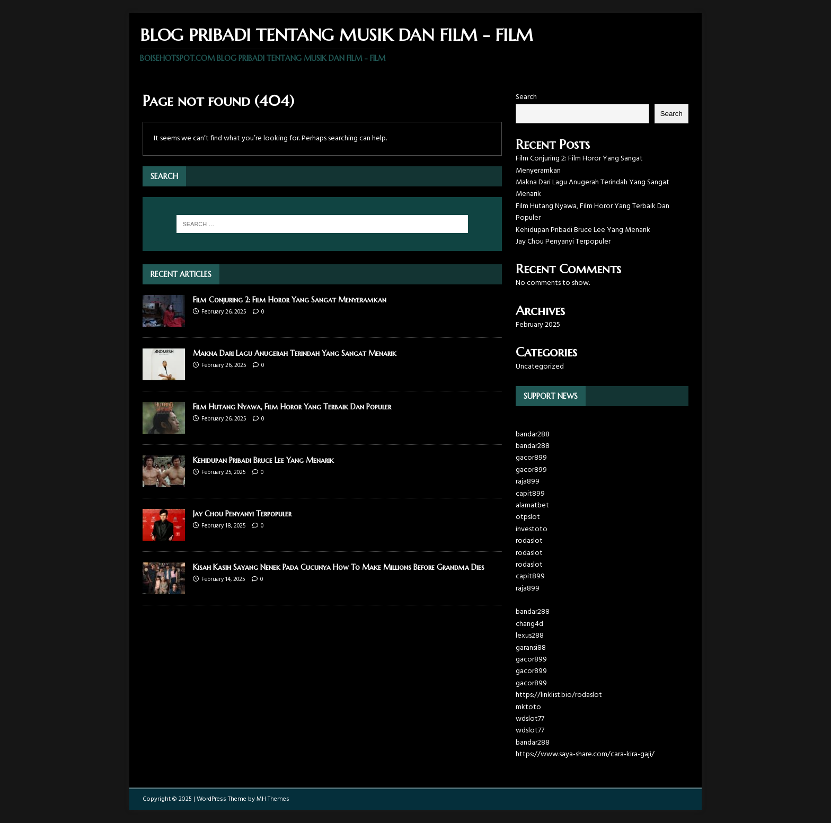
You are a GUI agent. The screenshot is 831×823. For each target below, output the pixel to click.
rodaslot (529, 541)
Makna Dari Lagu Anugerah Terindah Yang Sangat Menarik (294, 353)
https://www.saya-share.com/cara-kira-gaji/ (585, 754)
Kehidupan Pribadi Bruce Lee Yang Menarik (263, 460)
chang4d (529, 624)
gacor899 (531, 458)
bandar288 (533, 434)
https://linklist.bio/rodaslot (559, 695)
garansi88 (531, 648)
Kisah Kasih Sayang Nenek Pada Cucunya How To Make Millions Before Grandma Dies (338, 567)
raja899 (528, 482)
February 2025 (538, 325)
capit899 (530, 494)
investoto (531, 529)
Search (526, 97)
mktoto (528, 707)
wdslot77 (530, 719)
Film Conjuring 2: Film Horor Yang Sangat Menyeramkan (289, 300)
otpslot (528, 517)
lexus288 (530, 636)
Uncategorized (540, 367)
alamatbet (532, 505)
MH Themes (273, 799)
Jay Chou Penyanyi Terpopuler (242, 513)
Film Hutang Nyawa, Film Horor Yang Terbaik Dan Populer (292, 407)
